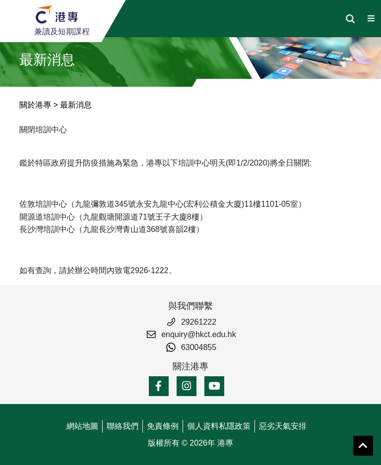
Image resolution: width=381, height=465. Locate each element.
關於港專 (35, 105)
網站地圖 (82, 426)
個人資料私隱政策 (219, 426)
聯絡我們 (122, 426)
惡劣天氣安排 (283, 426)
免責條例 (163, 426)
